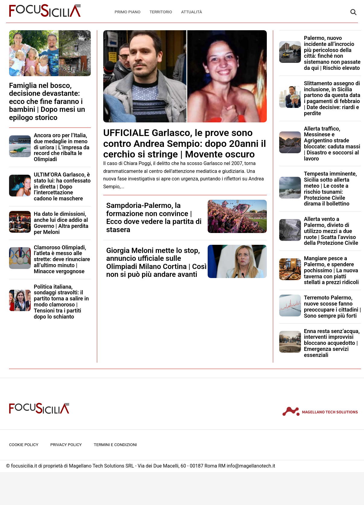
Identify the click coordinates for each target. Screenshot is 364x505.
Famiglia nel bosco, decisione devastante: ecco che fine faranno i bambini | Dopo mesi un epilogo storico (47, 101)
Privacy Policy (66, 444)
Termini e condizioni (115, 444)
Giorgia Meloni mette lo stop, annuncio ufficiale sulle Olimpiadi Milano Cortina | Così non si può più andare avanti (156, 262)
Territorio (160, 11)
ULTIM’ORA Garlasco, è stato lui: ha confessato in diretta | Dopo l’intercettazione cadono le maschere (62, 186)
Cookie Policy (23, 444)
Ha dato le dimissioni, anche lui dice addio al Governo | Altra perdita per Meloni (61, 223)
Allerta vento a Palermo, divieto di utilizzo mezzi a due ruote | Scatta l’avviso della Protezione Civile (331, 231)
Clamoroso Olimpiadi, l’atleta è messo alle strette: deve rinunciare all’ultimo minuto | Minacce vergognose (62, 259)
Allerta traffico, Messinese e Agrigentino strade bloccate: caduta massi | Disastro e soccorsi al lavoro (332, 143)
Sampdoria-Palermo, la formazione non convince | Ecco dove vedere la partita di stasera (154, 217)
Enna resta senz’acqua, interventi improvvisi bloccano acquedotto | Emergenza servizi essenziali (332, 343)
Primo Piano (128, 11)
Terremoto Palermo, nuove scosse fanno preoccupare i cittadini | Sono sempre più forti (332, 306)
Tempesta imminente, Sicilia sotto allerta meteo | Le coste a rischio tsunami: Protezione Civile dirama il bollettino (330, 188)
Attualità (191, 11)
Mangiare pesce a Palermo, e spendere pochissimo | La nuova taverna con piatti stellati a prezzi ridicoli (331, 270)
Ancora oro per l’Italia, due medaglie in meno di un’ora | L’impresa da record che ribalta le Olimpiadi (61, 147)
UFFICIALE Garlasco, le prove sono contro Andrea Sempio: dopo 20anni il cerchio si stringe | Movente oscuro (184, 143)
